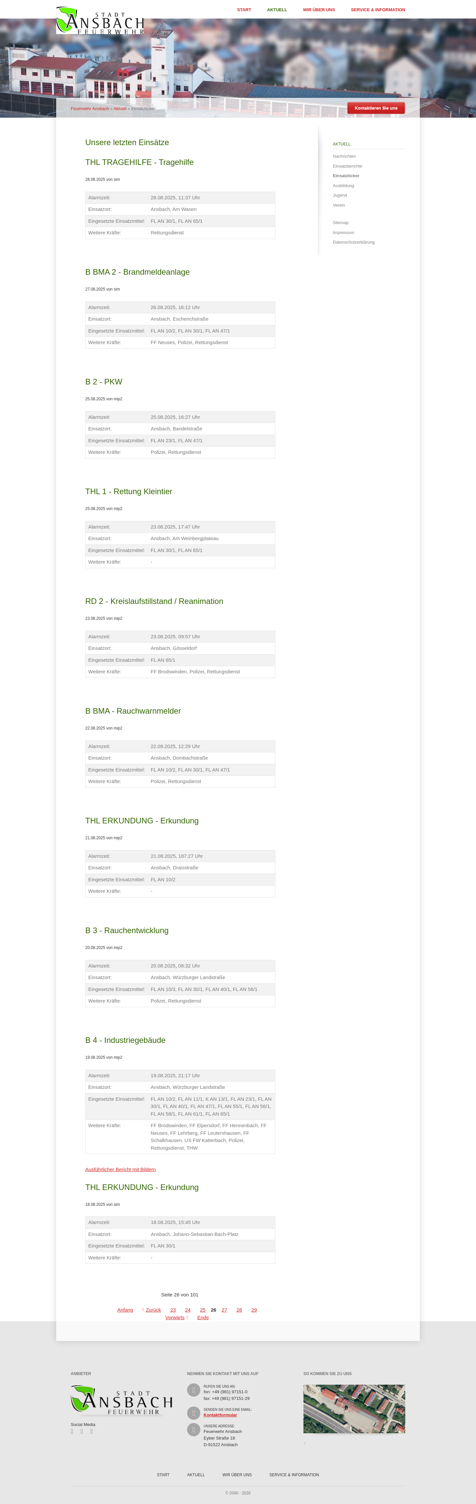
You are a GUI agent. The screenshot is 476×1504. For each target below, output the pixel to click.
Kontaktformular (220, 1414)
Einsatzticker (346, 175)
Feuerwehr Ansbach (90, 108)
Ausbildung (343, 185)
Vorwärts (174, 1317)
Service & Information (378, 9)
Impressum (343, 232)
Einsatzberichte (347, 166)
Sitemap (341, 222)
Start (244, 9)
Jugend (340, 195)
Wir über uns (319, 9)
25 (203, 1310)
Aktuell (277, 9)
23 (173, 1310)
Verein (339, 205)
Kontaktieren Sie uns (376, 107)
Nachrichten (344, 156)
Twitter (84, 1431)
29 (254, 1310)
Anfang (125, 1310)
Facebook (74, 1431)
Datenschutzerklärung (354, 242)
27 (224, 1310)
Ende (203, 1317)
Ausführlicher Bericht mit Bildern (120, 1169)
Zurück (153, 1310)
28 (239, 1310)
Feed (93, 1431)
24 (188, 1310)
